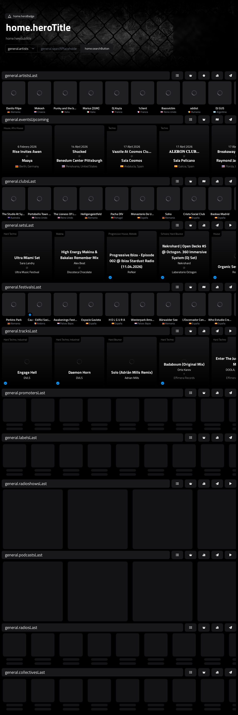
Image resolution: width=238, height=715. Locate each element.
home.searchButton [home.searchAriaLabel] (97, 48)
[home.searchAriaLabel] (59, 48)
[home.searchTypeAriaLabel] (21, 48)
